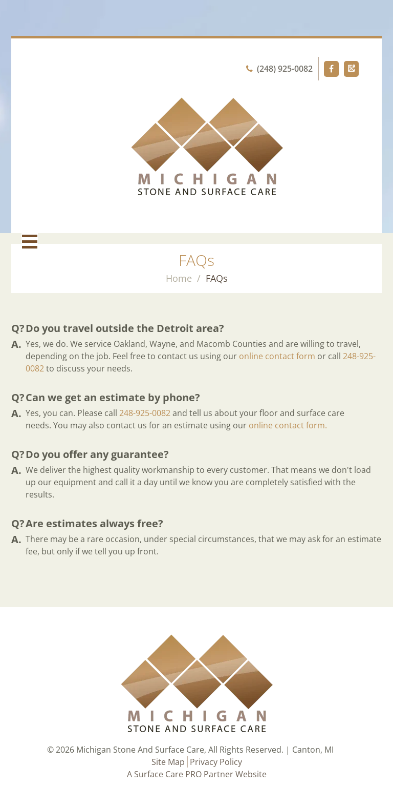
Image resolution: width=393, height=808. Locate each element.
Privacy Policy (216, 762)
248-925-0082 (144, 413)
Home (179, 278)
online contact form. (288, 425)
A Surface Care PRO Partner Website (197, 774)
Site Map (168, 762)
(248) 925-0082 (279, 68)
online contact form (277, 356)
